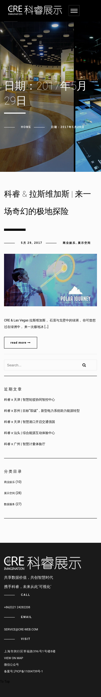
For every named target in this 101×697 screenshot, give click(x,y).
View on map (13, 658)
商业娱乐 (69, 242)
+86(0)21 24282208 (17, 607)
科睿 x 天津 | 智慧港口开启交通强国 (29, 422)
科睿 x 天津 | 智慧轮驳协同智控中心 (29, 400)
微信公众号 (11, 664)
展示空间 (84, 242)
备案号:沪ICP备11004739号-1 (23, 671)
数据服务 (9, 504)
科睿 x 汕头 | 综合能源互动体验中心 (29, 433)
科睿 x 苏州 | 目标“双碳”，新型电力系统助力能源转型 (42, 411)
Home (26, 127)
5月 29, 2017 (31, 242)
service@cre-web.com (21, 629)
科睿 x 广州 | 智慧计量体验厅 (24, 444)
